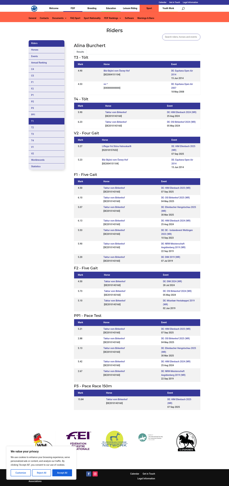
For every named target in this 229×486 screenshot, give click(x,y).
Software (129, 18)
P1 (32, 95)
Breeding (91, 8)
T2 (32, 127)
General (32, 18)
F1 (32, 82)
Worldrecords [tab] (38, 160)
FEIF (73, 8)
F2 (32, 88)
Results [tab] (80, 52)
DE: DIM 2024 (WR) (172, 281)
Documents (58, 18)
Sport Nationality (92, 18)
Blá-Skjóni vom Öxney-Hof (117, 70)
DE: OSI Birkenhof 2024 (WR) (181, 122)
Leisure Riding (130, 8)
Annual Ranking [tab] (39, 62)
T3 (32, 134)
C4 (32, 69)
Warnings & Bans (145, 18)
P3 (32, 108)
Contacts (44, 18)
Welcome (53, 8)
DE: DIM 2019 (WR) (170, 257)
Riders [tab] (34, 43)
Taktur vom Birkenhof (116, 112)
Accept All (62, 473)
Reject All (41, 473)
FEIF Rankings (111, 18)
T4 (32, 140)
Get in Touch (174, 2)
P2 (32, 101)
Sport (149, 8)
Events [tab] (34, 56)
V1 (32, 147)
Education (111, 8)
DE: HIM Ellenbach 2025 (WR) (176, 188)
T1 (32, 121)
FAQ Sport (75, 18)
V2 (32, 153)
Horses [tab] (34, 49)
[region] (41, 463)
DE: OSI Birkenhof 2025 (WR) (175, 197)
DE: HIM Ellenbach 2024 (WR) (181, 112)
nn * (106, 84)
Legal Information (190, 2)
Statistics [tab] (36, 166)
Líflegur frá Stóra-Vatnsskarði (116, 146)
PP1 (33, 114)
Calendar (163, 2)
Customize (20, 473)
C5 (32, 75)
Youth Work (168, 8)
